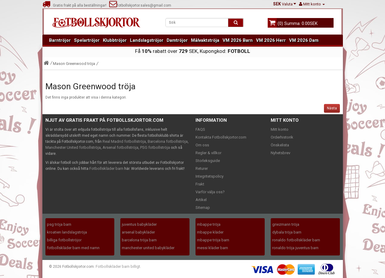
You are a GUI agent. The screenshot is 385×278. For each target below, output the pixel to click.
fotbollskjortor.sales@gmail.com (140, 5)
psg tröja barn (59, 224)
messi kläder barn (212, 248)
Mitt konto (279, 129)
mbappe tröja (208, 224)
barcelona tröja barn (139, 240)
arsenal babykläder (138, 232)
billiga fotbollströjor (64, 240)
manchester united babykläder (148, 248)
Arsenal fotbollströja (120, 147)
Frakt (200, 184)
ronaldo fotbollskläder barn (296, 240)
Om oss (202, 145)
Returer (202, 168)
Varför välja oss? (210, 192)
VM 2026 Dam (304, 40)
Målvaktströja (205, 40)
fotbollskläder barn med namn (73, 248)
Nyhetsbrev (280, 153)
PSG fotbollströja (155, 147)
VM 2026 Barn (238, 40)
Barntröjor (60, 40)
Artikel (201, 199)
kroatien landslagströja (67, 232)
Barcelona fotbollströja (168, 141)
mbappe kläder (210, 232)
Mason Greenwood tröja (74, 63)
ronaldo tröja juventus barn (295, 248)
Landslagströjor (146, 40)
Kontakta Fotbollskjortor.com (221, 137)
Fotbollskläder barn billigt (118, 266)
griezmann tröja (285, 224)
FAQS (200, 129)
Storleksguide (208, 160)
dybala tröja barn (286, 232)
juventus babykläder (139, 224)
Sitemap (203, 207)
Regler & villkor (208, 153)
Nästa (332, 108)
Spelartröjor (87, 40)
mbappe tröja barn (213, 240)
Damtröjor (177, 40)
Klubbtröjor (115, 40)
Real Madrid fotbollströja (124, 141)
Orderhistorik (282, 137)
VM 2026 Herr (271, 40)
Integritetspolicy (209, 176)
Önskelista (280, 145)
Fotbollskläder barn (106, 168)
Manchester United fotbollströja (73, 147)
